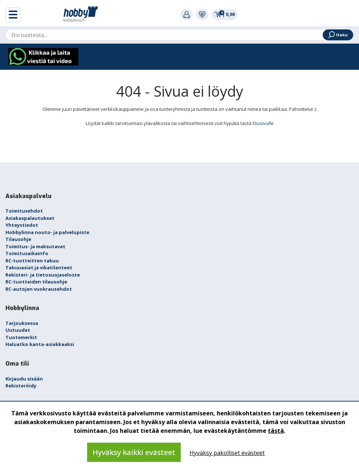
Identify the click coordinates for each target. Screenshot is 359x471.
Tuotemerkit (21, 337)
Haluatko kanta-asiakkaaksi (39, 344)
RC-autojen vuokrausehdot (38, 289)
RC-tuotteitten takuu (32, 260)
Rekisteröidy (20, 385)
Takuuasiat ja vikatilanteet (38, 267)
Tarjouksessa (21, 323)
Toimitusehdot (24, 211)
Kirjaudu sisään (24, 378)
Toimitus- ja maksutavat (35, 246)
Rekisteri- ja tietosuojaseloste (42, 274)
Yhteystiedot (21, 225)
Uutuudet (17, 330)
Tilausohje (18, 239)
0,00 (224, 14)
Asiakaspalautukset (29, 218)
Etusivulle (263, 123)
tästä (276, 431)
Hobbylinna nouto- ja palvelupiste (47, 232)
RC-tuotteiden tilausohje (36, 281)
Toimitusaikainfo (26, 253)
